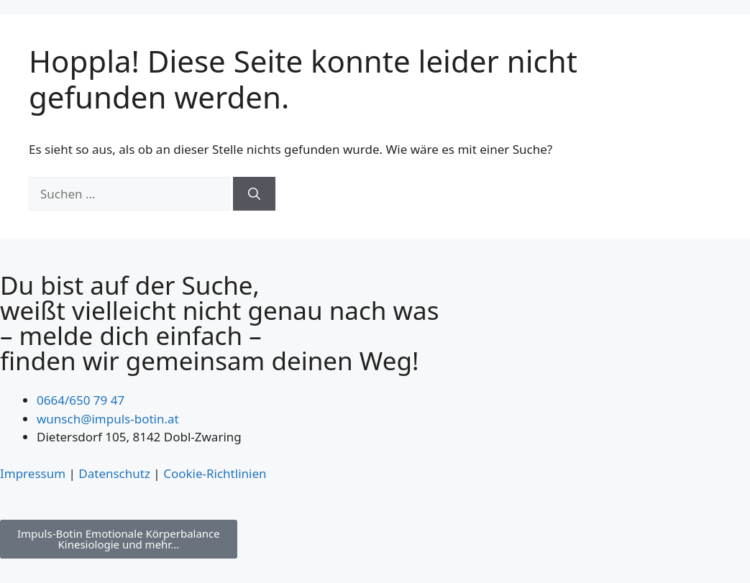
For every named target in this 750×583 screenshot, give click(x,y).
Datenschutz (114, 473)
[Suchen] (254, 194)
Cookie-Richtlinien (214, 473)
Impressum (32, 473)
